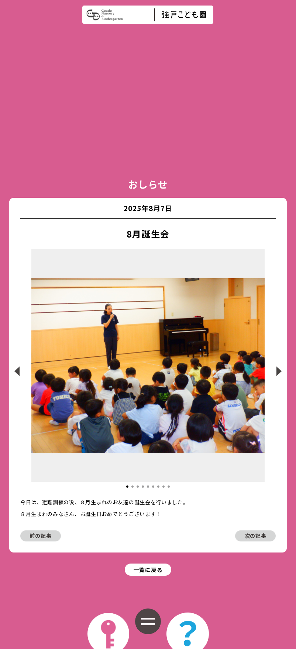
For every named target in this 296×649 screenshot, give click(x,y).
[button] (127, 391)
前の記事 (40, 441)
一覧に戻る (147, 475)
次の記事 (255, 441)
